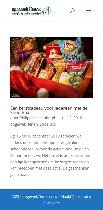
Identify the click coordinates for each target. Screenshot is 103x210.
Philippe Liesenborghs (39, 117)
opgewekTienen (24, 124)
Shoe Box (48, 124)
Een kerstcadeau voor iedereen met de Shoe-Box (48, 110)
